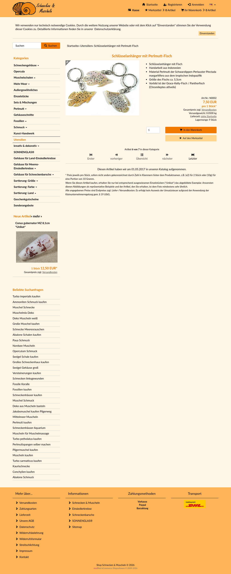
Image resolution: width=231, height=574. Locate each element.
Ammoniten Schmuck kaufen (30, 301)
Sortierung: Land (25, 193)
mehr (36, 216)
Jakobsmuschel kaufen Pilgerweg (32, 411)
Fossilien (20, 120)
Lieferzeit (22, 514)
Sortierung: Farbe (25, 186)
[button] (212, 4)
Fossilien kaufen (22, 389)
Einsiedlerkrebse (80, 508)
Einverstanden (207, 33)
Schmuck (20, 127)
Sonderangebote (24, 205)
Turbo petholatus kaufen (27, 438)
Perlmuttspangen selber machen (32, 444)
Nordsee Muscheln (24, 345)
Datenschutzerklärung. (107, 29)
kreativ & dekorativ (26, 145)
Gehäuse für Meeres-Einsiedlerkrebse (26, 166)
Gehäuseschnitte (24, 114)
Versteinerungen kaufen (27, 373)
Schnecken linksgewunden (28, 378)
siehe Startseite (209, 116)
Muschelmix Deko (23, 312)
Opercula (19, 71)
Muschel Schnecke (24, 307)
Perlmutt (20, 108)
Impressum (23, 550)
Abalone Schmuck (23, 477)
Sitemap (75, 526)
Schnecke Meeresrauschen (28, 329)
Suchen (50, 45)
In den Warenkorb (191, 129)
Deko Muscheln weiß (25, 318)
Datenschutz (24, 526)
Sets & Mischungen (25, 102)
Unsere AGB (24, 520)
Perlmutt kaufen (22, 422)
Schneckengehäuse (26, 65)
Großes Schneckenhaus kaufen (31, 362)
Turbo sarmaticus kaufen (27, 460)
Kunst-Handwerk (24, 133)
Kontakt (22, 557)
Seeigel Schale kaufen (25, 356)
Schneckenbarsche (81, 514)
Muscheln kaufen (23, 455)
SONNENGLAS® (24, 152)
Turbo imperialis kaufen (26, 296)
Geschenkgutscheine (26, 199)
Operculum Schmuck (25, 351)
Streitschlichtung (27, 544)
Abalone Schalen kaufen (27, 334)
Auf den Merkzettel (191, 138)
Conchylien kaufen (24, 471)
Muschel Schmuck (23, 400)
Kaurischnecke (21, 466)
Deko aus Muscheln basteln (29, 406)
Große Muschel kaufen (26, 323)
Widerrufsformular (28, 539)
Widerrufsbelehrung (29, 532)
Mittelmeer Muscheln (25, 416)
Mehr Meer (22, 83)
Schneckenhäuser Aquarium (29, 427)
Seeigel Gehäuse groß (25, 367)
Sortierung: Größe (26, 180)
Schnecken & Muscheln (84, 502)
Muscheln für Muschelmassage (31, 433)
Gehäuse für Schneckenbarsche (34, 174)
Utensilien (20, 139)
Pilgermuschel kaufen (25, 449)
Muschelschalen (24, 77)
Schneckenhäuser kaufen (27, 395)
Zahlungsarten (25, 508)
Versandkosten (49, 272)
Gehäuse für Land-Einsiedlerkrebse (35, 158)
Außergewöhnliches (26, 89)
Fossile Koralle (21, 384)
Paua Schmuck (21, 340)
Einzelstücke (21, 96)
